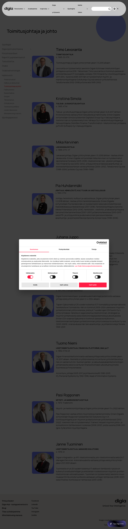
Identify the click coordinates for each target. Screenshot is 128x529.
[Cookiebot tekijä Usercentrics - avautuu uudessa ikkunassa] (98, 242)
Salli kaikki (93, 285)
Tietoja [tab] (94, 249)
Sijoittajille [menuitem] (71, 9)
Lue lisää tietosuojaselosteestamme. (88, 266)
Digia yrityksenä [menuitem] (58, 8)
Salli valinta (64, 285)
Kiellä (35, 285)
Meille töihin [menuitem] (83, 8)
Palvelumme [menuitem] (19, 9)
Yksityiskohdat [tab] (64, 249)
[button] (109, 9)
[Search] (101, 9)
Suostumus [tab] (34, 249)
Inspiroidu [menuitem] (44, 9)
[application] (115, 524)
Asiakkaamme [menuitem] (32, 9)
